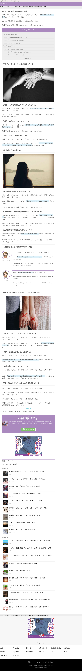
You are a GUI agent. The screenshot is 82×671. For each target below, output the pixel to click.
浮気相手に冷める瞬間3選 (9, 46)
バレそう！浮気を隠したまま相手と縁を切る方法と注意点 (25, 500)
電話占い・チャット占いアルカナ (37, 662)
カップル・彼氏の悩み (15, 6)
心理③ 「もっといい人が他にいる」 (12, 43)
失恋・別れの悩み (44, 648)
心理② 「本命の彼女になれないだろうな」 (14, 40)
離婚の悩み (3, 652)
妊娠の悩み (16, 652)
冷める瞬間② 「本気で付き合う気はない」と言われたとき (17, 52)
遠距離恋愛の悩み (56, 648)
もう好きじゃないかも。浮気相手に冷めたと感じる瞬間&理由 (27, 479)
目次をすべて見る (28, 58)
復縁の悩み (29, 648)
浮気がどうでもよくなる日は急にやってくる (13, 34)
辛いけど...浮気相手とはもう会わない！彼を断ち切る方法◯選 (18, 411)
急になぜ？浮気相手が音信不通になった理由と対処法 (24, 486)
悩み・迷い (7, 6)
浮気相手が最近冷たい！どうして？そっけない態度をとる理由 (27, 471)
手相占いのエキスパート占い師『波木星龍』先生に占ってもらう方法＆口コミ (31, 556)
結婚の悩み (3, 648)
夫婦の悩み (67, 648)
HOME (1, 6)
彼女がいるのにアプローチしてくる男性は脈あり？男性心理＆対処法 (29, 607)
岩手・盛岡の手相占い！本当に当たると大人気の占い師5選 (26, 592)
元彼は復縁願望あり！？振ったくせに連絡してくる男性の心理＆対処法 (29, 599)
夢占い (66, 652)
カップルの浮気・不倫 (26, 6)
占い (52, 652)
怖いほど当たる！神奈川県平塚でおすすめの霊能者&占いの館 (27, 578)
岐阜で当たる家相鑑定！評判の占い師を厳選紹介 (23, 563)
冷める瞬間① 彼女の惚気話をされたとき (13, 49)
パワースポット (17, 656)
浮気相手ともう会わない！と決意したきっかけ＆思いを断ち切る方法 (29, 508)
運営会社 (50, 662)
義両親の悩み (30, 652)
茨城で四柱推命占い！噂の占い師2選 (19, 570)
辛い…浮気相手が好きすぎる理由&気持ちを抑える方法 (25, 493)
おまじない (3, 656)
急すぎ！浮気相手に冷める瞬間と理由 (40, 6)
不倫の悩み (16, 648)
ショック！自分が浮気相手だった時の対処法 (22, 522)
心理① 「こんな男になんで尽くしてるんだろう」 (15, 37)
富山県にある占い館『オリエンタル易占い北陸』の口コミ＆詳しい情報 (29, 541)
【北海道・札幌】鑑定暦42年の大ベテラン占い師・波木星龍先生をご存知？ (31, 548)
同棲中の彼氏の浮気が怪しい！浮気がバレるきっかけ (24, 515)
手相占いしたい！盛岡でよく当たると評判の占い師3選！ (25, 585)
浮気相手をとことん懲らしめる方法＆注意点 (22, 530)
